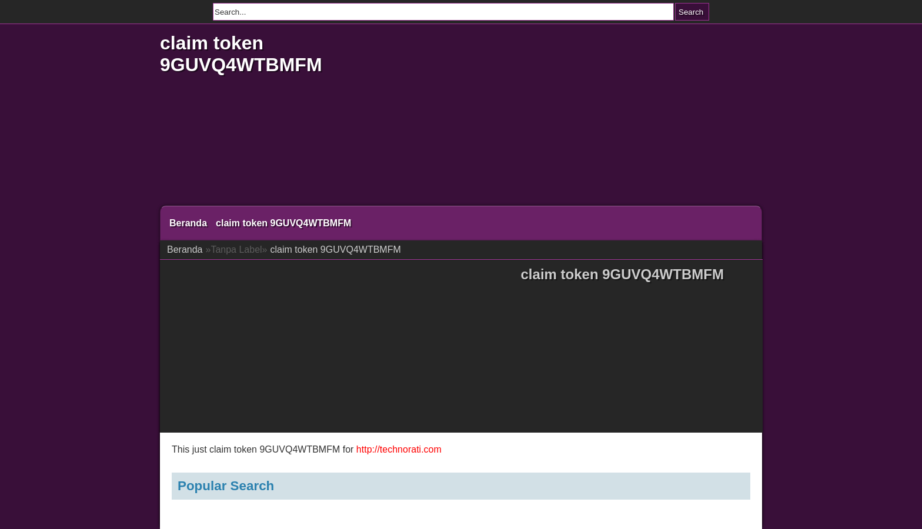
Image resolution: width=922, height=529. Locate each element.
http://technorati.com (399, 449)
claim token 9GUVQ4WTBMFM (241, 53)
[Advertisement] (575, 117)
